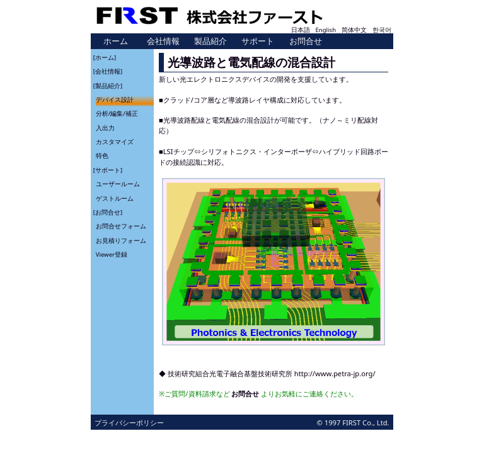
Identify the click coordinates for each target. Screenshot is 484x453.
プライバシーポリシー (129, 422)
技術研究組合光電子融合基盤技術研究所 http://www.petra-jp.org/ (272, 373)
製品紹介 (210, 41)
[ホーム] (104, 57)
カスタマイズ (115, 142)
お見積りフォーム (121, 240)
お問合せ (305, 41)
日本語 (300, 30)
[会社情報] (107, 71)
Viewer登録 (111, 254)
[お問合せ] (107, 212)
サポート (257, 41)
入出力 (105, 127)
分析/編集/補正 (117, 113)
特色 (102, 156)
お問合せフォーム (121, 226)
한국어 (381, 30)
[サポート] (107, 169)
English (325, 30)
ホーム (115, 41)
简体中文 (354, 30)
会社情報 (163, 41)
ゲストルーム (115, 198)
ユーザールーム (118, 184)
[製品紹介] (107, 85)
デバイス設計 (115, 100)
